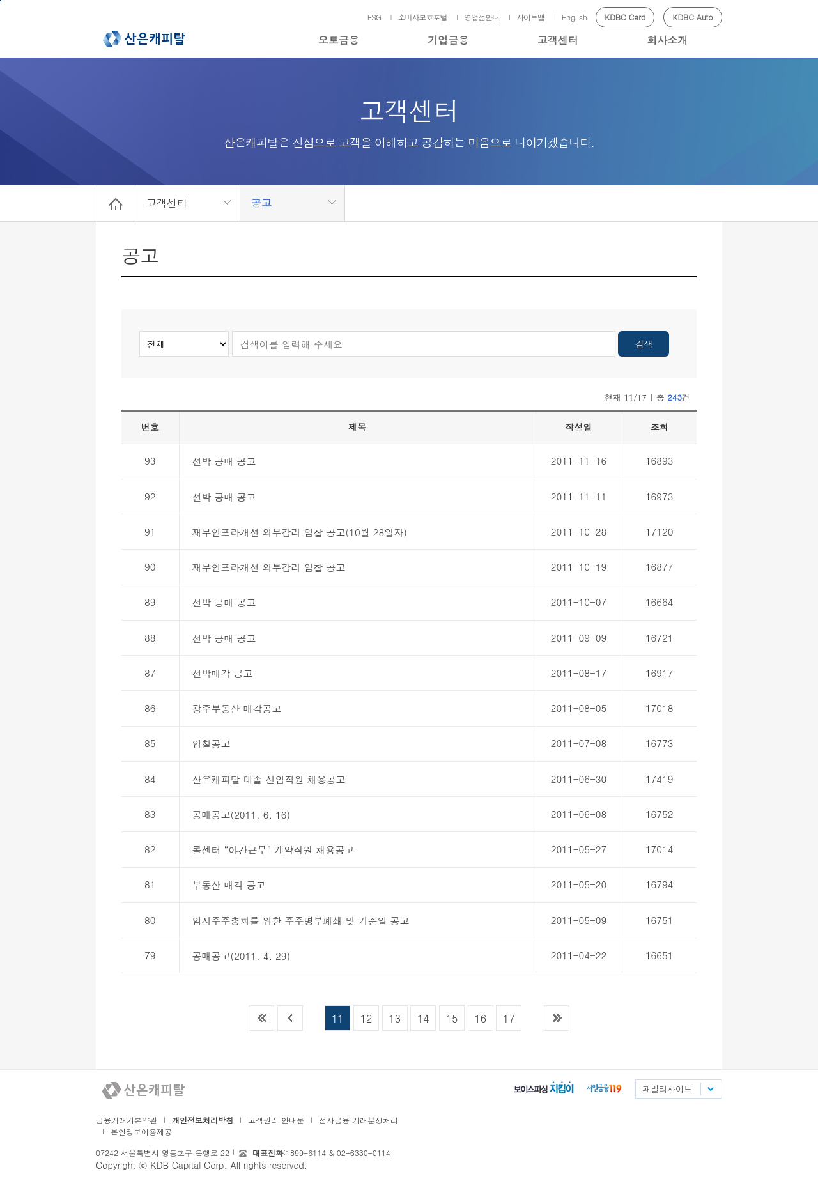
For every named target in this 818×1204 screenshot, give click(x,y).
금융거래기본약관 (126, 1120)
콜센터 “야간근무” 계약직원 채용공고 (273, 849)
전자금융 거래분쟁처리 (358, 1120)
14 (423, 1018)
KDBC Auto (693, 17)
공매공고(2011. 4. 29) (241, 955)
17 (509, 1018)
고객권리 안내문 (276, 1120)
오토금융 (338, 40)
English (574, 17)
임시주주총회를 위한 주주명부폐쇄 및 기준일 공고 (301, 920)
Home (115, 203)
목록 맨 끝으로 (556, 1018)
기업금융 (448, 40)
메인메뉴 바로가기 (0, 0)
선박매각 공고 (222, 673)
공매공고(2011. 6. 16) (241, 814)
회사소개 (667, 40)
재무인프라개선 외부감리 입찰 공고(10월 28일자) (299, 532)
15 (452, 1018)
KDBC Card (625, 17)
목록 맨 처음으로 (261, 1018)
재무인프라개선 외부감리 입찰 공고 (269, 567)
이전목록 (290, 1018)
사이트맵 (530, 17)
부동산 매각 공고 (229, 884)
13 (395, 1018)
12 (366, 1018)
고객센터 (557, 40)
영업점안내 (481, 17)
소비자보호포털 (422, 17)
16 (480, 1018)
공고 (261, 203)
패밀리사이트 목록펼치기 (710, 1089)
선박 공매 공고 (224, 461)
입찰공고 (211, 743)
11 (338, 1018)
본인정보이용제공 (141, 1131)
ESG (374, 17)
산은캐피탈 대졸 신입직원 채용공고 (269, 779)
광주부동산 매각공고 (237, 708)
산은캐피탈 (144, 39)
